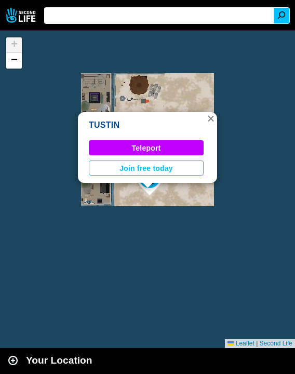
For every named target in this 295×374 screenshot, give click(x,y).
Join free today (146, 168)
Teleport (146, 148)
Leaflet (240, 343)
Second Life (22, 15)
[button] (211, 118)
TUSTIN (104, 125)
